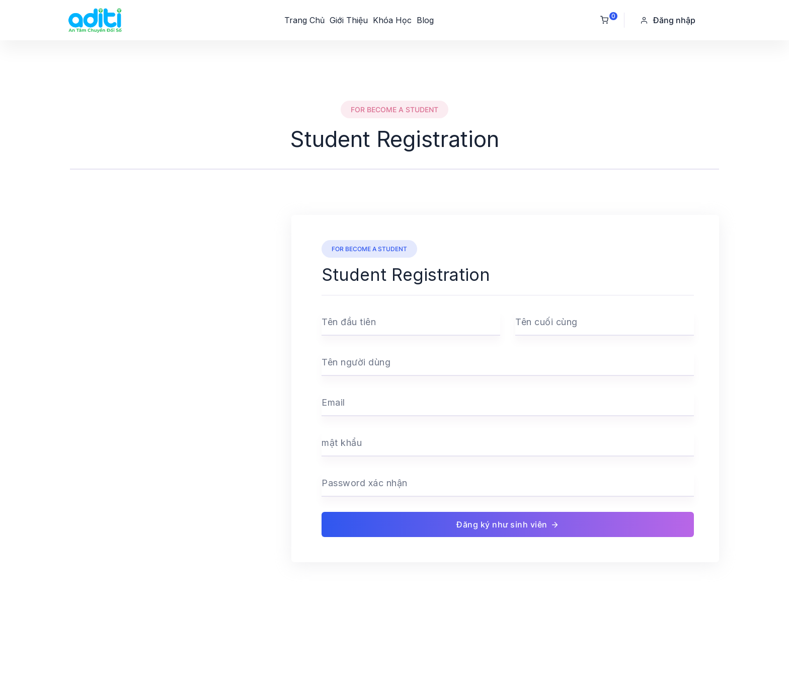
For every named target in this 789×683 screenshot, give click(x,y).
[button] (669, 20)
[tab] (394, 161)
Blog (425, 20)
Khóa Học (392, 20)
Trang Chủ (304, 20)
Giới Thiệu (349, 20)
